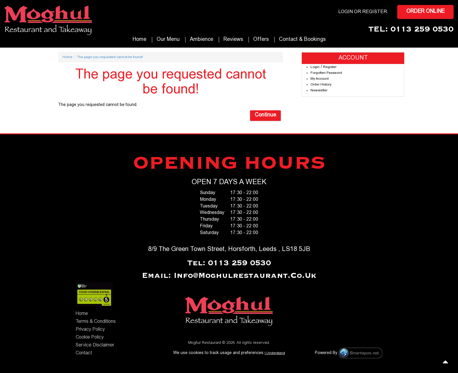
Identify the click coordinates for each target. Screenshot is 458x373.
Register (374, 12)
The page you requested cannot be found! (110, 57)
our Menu (168, 39)
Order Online (425, 11)
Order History (321, 84)
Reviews (233, 39)
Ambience (201, 39)
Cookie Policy (90, 337)
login (345, 12)
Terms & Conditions (96, 321)
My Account (319, 79)
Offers (261, 39)
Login (315, 67)
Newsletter (318, 90)
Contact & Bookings (302, 39)
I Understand (275, 353)
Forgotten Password (326, 73)
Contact (84, 353)
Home (139, 39)
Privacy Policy (90, 329)
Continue (265, 115)
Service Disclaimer (95, 345)
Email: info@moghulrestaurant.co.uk (229, 275)
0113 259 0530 (422, 29)
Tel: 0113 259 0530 (229, 263)
